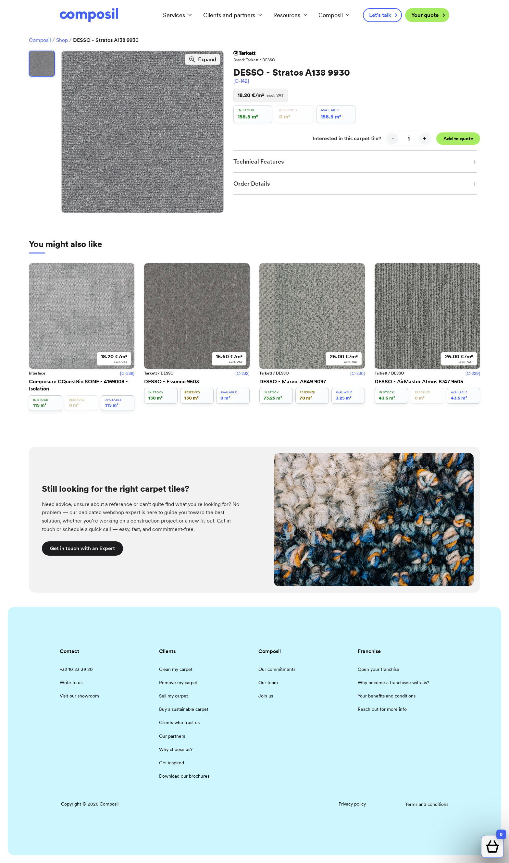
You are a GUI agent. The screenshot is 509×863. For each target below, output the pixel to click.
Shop (62, 40)
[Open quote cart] (492, 846)
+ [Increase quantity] (424, 138)
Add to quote (458, 139)
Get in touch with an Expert (82, 548)
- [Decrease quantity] (393, 138)
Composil (40, 40)
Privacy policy (352, 804)
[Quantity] (408, 138)
